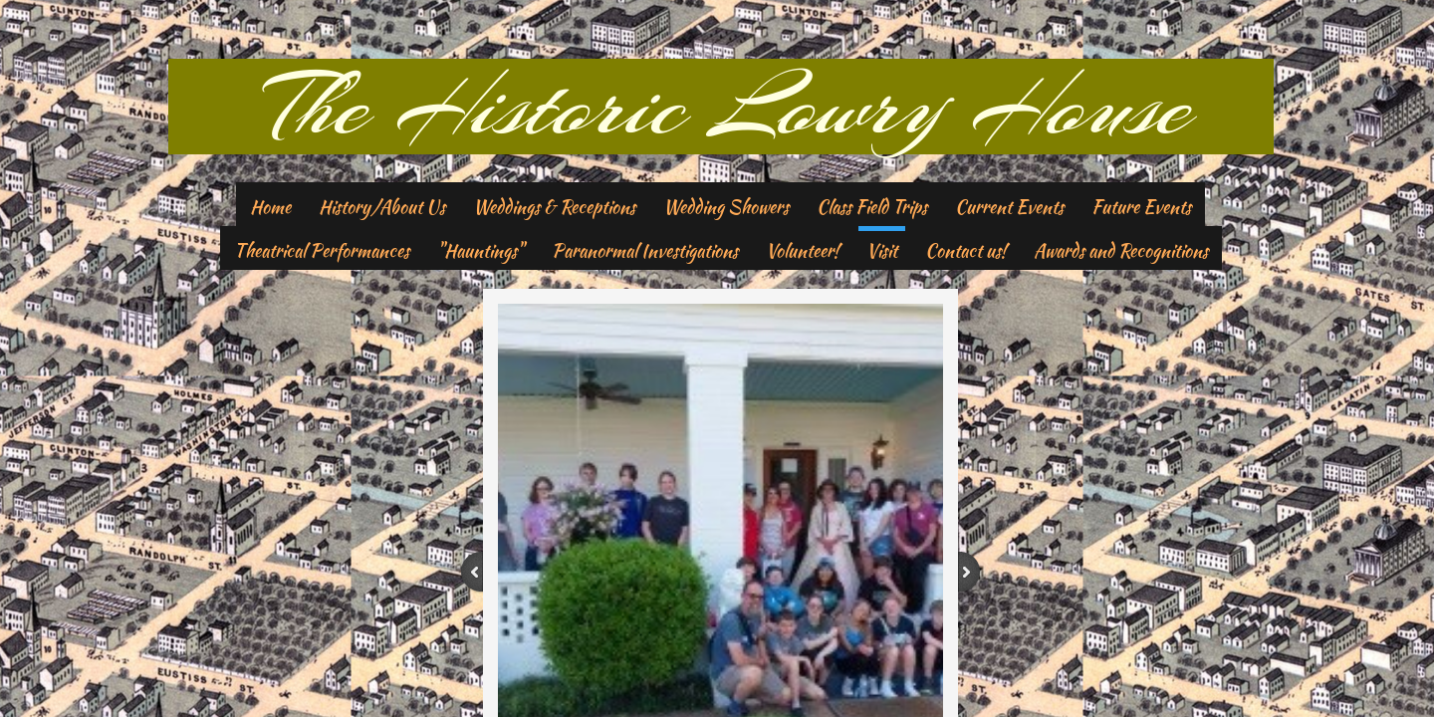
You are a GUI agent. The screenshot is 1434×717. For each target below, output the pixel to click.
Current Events (1009, 206)
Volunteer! (802, 250)
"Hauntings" (480, 250)
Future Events (1141, 206)
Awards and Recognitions (1121, 250)
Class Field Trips (872, 206)
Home (270, 206)
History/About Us (382, 206)
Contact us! (965, 250)
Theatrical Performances (321, 250)
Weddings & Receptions (554, 206)
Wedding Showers (726, 206)
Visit (881, 250)
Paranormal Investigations (645, 250)
